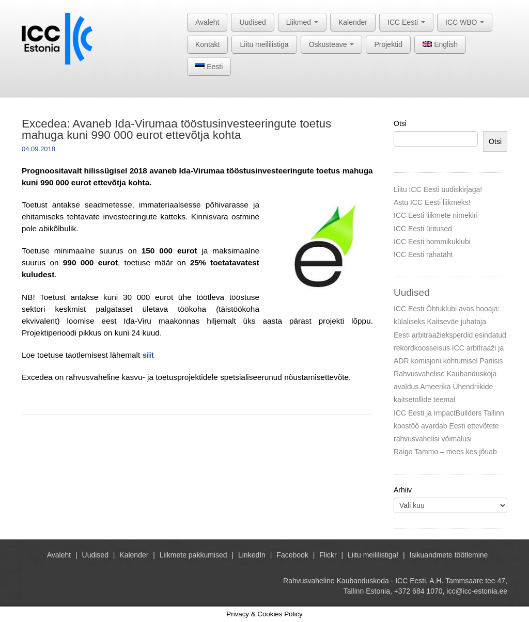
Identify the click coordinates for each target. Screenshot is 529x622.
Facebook (292, 555)
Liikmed (302, 22)
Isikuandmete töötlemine (449, 555)
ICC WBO (464, 22)
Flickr (327, 555)
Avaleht (207, 22)
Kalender (352, 22)
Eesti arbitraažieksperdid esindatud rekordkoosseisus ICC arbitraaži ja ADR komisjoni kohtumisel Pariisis (450, 348)
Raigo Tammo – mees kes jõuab (445, 452)
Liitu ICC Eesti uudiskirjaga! (438, 189)
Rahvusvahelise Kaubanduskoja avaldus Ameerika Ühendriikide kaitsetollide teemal (445, 387)
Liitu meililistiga (264, 44)
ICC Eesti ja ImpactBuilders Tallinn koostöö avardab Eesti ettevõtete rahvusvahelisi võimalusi (449, 426)
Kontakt (207, 44)
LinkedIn (252, 555)
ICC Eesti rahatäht (423, 254)
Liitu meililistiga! (373, 555)
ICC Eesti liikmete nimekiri (436, 215)
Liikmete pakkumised (193, 555)
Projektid (388, 44)
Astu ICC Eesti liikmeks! (432, 202)
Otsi (400, 123)
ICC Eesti (406, 22)
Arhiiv (403, 490)
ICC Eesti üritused (423, 229)
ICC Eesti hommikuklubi (432, 241)
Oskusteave (331, 44)
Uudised (252, 22)
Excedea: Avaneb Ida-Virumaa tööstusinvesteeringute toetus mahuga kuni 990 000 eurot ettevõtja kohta (176, 129)
